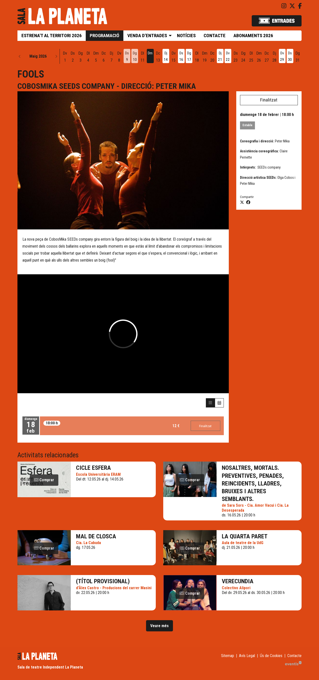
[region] (123, 160)
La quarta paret (244, 536)
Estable (247, 125)
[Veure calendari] (219, 403)
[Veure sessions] (210, 403)
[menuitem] (283, 6)
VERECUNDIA (237, 581)
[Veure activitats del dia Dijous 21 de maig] (220, 57)
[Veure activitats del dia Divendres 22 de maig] (228, 57)
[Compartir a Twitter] (242, 202)
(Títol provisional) (103, 581)
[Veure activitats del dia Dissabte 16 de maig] (181, 57)
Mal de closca (96, 536)
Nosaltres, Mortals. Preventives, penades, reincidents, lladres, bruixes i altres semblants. (253, 484)
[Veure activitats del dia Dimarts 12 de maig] (150, 57)
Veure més (159, 626)
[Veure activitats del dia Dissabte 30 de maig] (290, 57)
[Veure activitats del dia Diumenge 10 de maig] (134, 57)
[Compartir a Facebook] (248, 202)
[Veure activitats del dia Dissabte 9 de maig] (127, 57)
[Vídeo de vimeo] (123, 333)
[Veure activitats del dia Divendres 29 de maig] (282, 57)
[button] (20, 56)
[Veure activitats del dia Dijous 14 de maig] (165, 57)
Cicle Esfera (93, 468)
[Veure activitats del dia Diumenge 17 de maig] (189, 57)
